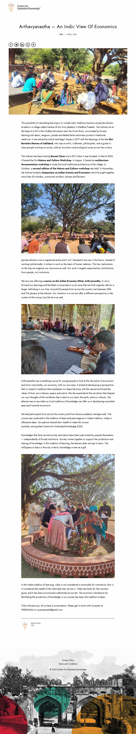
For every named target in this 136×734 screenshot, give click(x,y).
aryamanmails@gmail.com (49, 609)
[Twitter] (16, 45)
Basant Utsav (58, 156)
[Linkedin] (22, 45)
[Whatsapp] (28, 45)
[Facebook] (11, 45)
